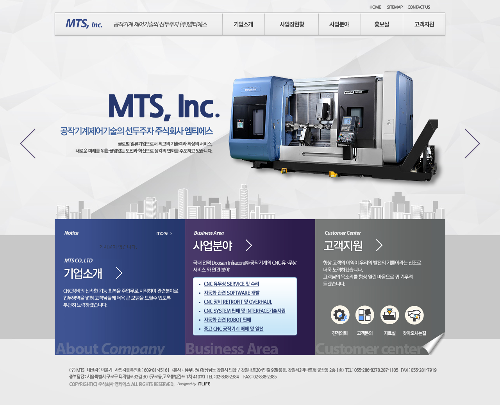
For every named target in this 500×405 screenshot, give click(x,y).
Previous (26, 142)
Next (474, 142)
